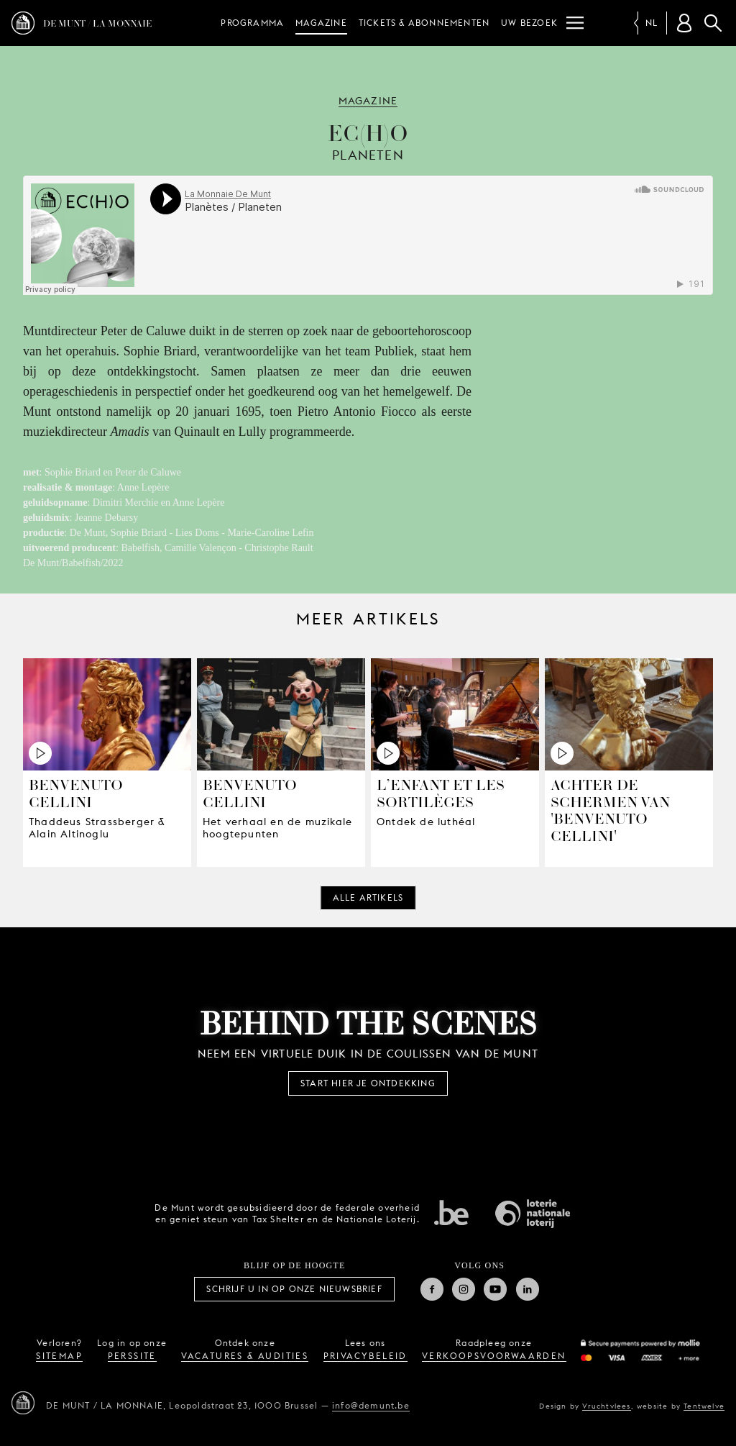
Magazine (321, 22)
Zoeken (713, 23)
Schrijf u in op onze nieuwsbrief (294, 1288)
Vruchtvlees (606, 1405)
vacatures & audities (244, 1355)
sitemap (59, 1355)
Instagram (463, 1289)
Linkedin (527, 1289)
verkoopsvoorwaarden (494, 1355)
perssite (132, 1355)
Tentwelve (704, 1405)
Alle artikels (368, 897)
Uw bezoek (529, 22)
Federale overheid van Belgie (451, 1212)
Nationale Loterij (532, 1213)
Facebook (431, 1289)
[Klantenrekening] (684, 23)
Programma (252, 22)
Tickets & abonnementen (424, 22)
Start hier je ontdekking (368, 1083)
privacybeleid (365, 1355)
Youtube (495, 1289)
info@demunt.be (371, 1405)
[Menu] (575, 23)
